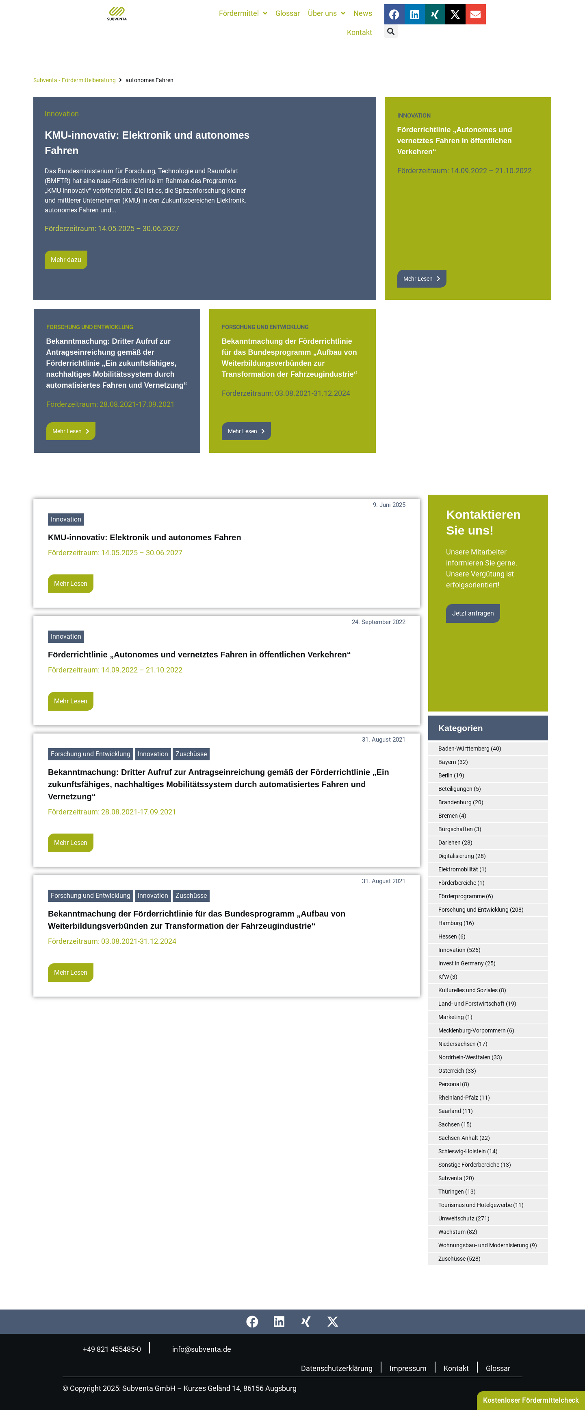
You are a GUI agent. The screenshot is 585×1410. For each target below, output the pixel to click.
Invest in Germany (461, 963)
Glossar (498, 1368)
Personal (449, 1084)
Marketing (451, 1017)
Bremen (448, 815)
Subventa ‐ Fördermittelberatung (74, 80)
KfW (443, 976)
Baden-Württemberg (464, 748)
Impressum (408, 1368)
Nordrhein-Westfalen (464, 1057)
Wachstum (452, 1232)
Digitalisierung (456, 856)
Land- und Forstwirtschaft (471, 1003)
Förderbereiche (457, 883)
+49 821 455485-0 (112, 1349)
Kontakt (456, 1368)
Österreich (451, 1070)
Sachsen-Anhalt (458, 1138)
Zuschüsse (191, 754)
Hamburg (450, 923)
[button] (391, 31)
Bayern (447, 762)
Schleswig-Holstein (462, 1151)
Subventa (450, 1178)
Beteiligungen (455, 789)
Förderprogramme (461, 896)
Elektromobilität (458, 869)
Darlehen (449, 842)
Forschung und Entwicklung (89, 327)
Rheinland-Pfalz (458, 1097)
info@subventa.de (201, 1349)
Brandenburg (455, 802)
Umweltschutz (456, 1218)
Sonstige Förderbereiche (468, 1164)
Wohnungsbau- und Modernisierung (483, 1245)
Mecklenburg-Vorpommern (472, 1030)
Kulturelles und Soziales (468, 990)
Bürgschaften (455, 829)
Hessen (447, 936)
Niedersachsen (457, 1044)
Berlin (445, 775)
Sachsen (449, 1124)
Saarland (449, 1111)
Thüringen (451, 1191)
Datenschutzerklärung (337, 1368)
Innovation (62, 113)
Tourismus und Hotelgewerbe (475, 1205)
